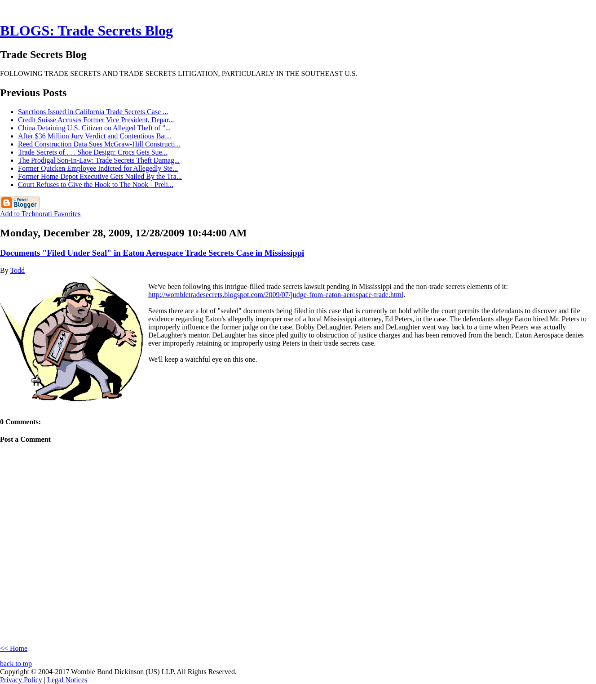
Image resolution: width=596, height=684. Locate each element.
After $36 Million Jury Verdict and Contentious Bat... (95, 136)
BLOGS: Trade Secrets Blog (86, 30)
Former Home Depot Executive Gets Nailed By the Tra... (100, 176)
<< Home (13, 648)
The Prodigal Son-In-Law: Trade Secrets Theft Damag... (99, 160)
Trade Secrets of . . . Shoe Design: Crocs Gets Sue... (93, 152)
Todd (17, 270)
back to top (16, 663)
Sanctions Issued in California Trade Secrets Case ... (93, 111)
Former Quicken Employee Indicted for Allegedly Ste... (98, 168)
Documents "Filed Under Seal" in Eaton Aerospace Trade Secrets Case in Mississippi (152, 253)
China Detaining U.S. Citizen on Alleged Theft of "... (94, 128)
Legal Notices (67, 680)
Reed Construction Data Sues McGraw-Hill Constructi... (99, 144)
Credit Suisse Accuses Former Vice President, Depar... (96, 120)
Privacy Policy (21, 680)
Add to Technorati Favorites (40, 214)
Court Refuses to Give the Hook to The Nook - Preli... (95, 184)
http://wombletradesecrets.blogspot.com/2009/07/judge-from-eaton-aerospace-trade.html (275, 294)
